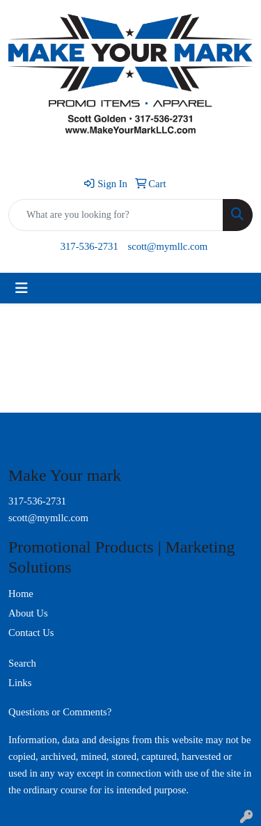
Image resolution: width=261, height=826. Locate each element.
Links (19, 682)
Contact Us (31, 632)
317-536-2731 (89, 246)
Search (22, 663)
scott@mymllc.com (167, 246)
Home (20, 593)
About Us (28, 613)
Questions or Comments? (59, 711)
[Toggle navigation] (21, 288)
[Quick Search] (115, 215)
